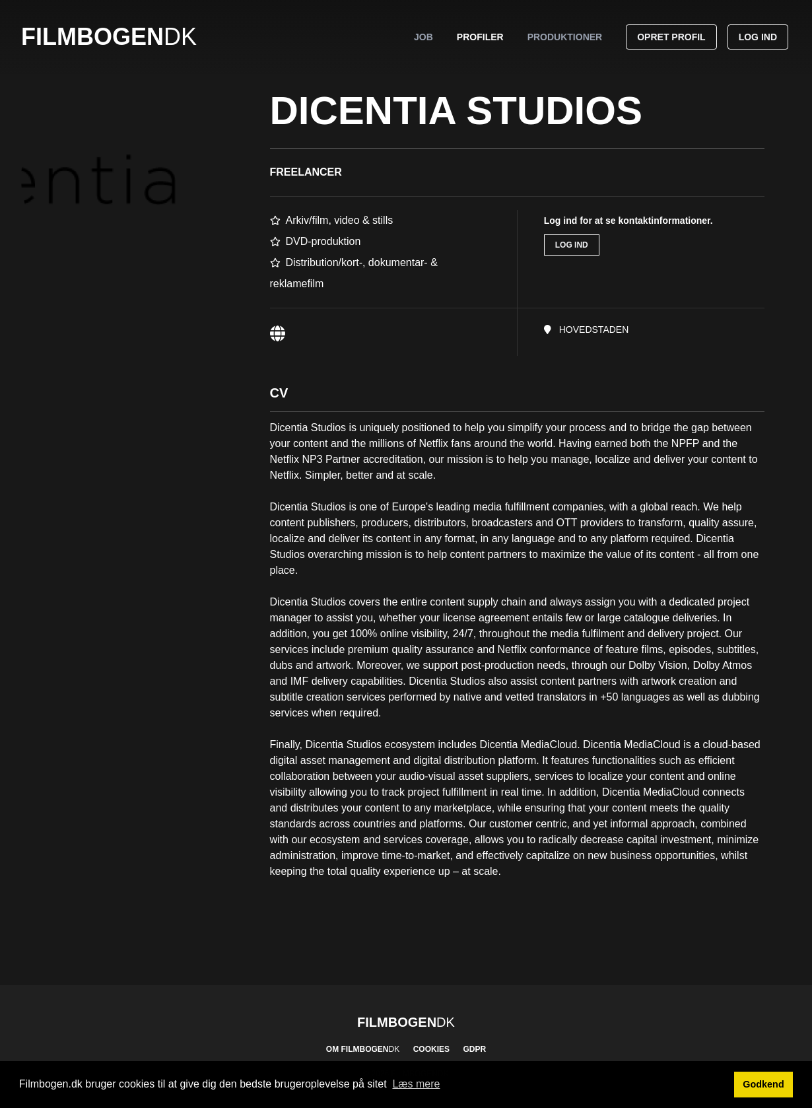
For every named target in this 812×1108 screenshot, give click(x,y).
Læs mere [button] (416, 1084)
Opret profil (671, 37)
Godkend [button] (763, 1084)
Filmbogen (109, 36)
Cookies (431, 1049)
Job (423, 37)
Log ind (758, 37)
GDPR (474, 1049)
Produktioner (565, 37)
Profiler (480, 37)
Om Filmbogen (362, 1049)
